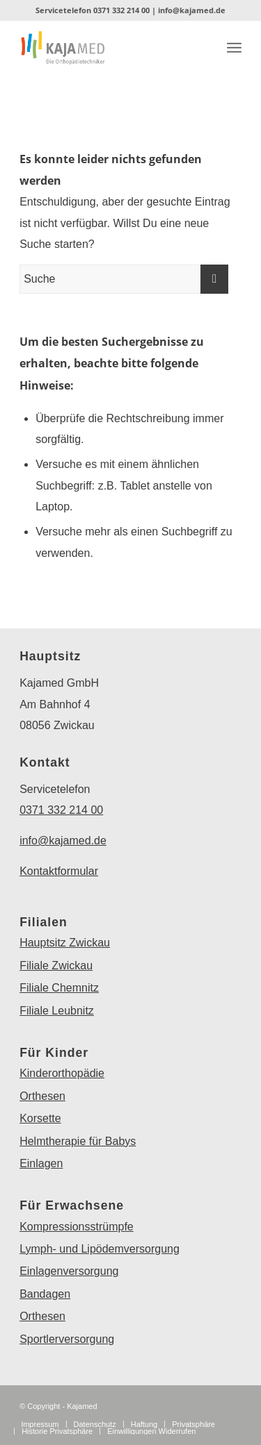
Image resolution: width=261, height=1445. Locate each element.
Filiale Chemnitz (59, 988)
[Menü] (234, 48)
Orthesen (42, 1096)
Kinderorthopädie (61, 1073)
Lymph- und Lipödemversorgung (99, 1249)
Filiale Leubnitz (56, 1011)
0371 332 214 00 (121, 10)
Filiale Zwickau (56, 965)
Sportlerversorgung (66, 1339)
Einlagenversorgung (68, 1271)
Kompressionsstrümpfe (76, 1227)
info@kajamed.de (192, 10)
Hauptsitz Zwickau (64, 943)
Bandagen (44, 1294)
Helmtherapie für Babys (77, 1141)
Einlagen (41, 1163)
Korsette (40, 1118)
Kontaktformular (58, 871)
